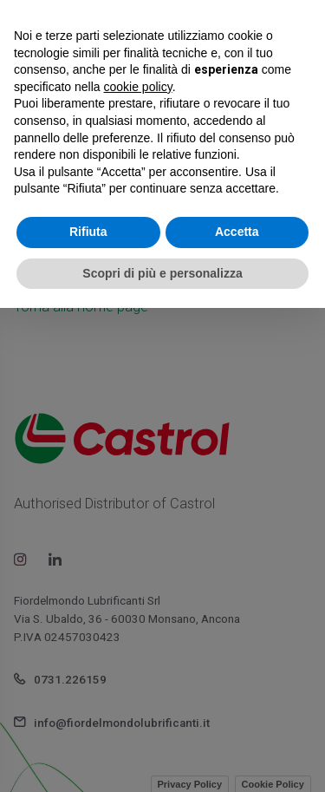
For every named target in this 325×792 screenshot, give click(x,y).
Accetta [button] (237, 232)
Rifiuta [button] (88, 232)
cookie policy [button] (138, 87)
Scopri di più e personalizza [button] (162, 273)
